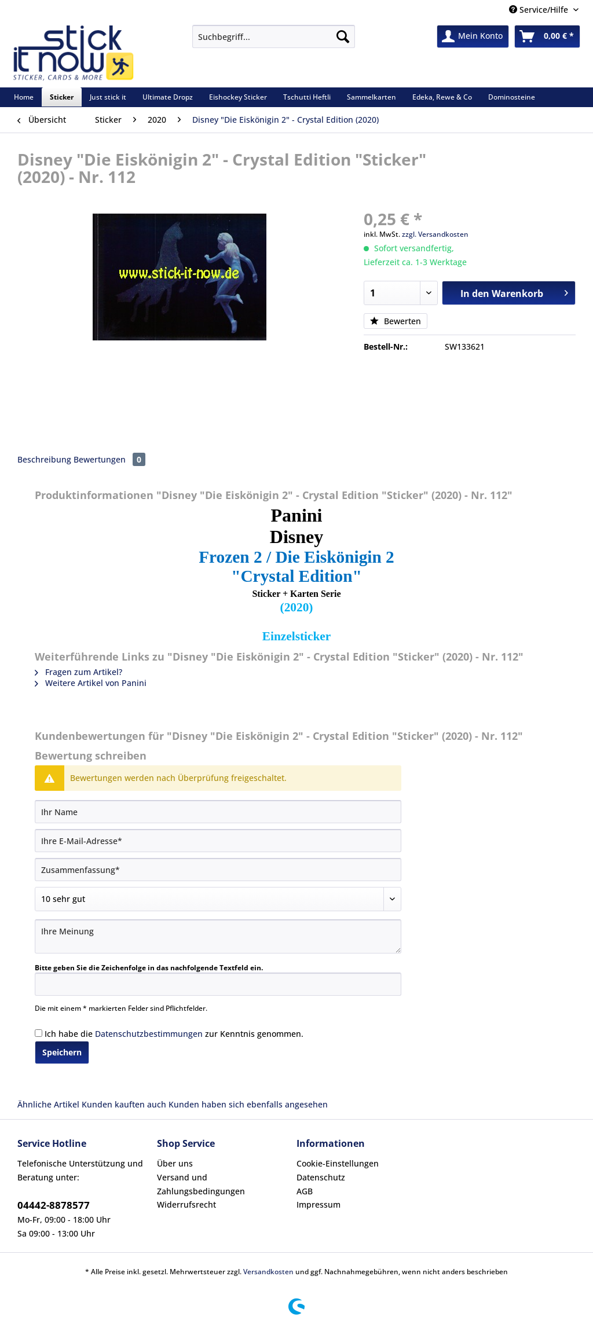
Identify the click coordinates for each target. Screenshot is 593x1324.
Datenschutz (320, 1177)
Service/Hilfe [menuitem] (539, 9)
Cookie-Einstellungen (337, 1163)
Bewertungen (109, 459)
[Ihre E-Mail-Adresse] (218, 840)
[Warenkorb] (547, 36)
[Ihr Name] (218, 811)
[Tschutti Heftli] (307, 97)
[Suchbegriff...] (273, 36)
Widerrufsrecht (186, 1204)
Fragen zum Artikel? (78, 671)
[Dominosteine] (511, 97)
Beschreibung (44, 459)
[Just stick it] (108, 97)
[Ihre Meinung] (218, 936)
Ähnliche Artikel (48, 1104)
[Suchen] (343, 36)
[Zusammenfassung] (218, 869)
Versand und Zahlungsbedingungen (201, 1184)
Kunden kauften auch (124, 1104)
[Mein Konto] (473, 36)
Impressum (318, 1204)
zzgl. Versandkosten (435, 234)
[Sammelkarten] (371, 97)
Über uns (175, 1163)
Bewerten (395, 321)
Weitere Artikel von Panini (91, 682)
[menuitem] (273, 42)
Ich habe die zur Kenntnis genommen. (174, 1033)
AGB (304, 1191)
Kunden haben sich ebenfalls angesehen (248, 1104)
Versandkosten (268, 1272)
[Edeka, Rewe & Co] (442, 97)
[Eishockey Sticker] (238, 97)
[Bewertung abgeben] (218, 899)
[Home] (24, 97)
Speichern (62, 1052)
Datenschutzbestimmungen (149, 1033)
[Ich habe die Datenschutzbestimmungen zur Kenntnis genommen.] (38, 1033)
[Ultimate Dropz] (167, 97)
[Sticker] (62, 97)
